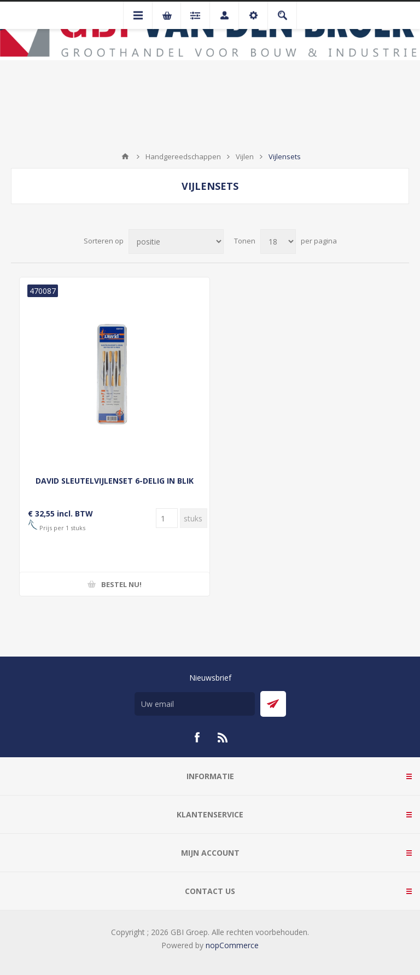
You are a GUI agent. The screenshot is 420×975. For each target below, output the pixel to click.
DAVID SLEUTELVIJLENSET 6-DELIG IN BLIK (115, 480)
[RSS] (223, 737)
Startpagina (125, 156)
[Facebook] (197, 737)
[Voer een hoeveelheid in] (167, 518)
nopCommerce (232, 945)
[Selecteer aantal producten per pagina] (278, 241)
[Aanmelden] (195, 704)
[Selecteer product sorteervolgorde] (176, 241)
